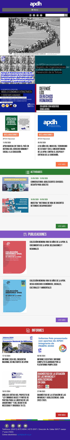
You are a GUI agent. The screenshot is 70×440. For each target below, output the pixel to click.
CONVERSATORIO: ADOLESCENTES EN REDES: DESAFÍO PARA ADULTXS (47, 183)
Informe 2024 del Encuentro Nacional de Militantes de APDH (15, 361)
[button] (35, 10)
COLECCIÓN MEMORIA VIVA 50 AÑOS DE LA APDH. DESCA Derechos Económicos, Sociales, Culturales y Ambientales (48, 284)
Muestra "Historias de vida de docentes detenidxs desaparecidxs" (47, 204)
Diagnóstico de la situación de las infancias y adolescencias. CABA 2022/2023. (51, 397)
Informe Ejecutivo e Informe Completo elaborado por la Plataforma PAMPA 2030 (48, 362)
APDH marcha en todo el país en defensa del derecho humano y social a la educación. (16, 149)
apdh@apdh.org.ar (24, 435)
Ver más (62, 164)
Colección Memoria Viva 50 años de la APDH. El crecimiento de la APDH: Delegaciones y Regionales (49, 245)
